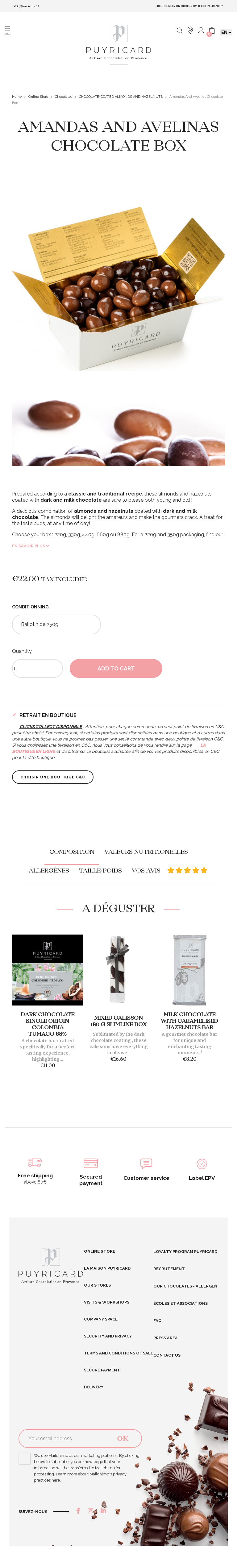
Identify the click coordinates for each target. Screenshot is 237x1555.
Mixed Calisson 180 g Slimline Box (118, 1021)
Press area (165, 1338)
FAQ (157, 1320)
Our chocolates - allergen (185, 1286)
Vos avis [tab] (170, 871)
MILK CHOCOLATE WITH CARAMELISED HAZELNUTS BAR (189, 1021)
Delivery (93, 1387)
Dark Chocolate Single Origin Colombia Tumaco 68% (47, 1025)
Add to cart (116, 668)
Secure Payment (102, 1370)
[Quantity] (37, 668)
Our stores (97, 1285)
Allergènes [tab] (49, 871)
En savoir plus (30, 546)
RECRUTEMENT (169, 1269)
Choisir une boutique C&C (52, 777)
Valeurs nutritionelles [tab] (146, 852)
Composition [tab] (71, 852)
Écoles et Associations (180, 1303)
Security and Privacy (108, 1336)
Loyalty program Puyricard (185, 1251)
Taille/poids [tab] (100, 871)
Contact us (167, 1355)
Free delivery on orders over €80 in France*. (189, 6)
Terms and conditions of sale (118, 1353)
